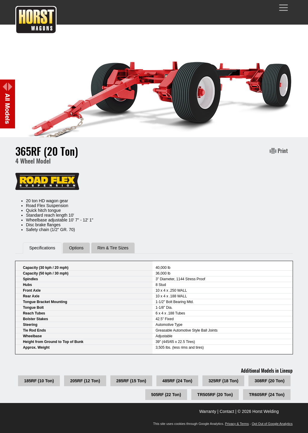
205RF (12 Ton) (85, 380)
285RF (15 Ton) (131, 380)
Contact (227, 411)
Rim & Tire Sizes (112, 247)
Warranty (207, 411)
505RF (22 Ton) (166, 394)
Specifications (42, 247)
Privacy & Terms (237, 423)
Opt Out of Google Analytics (272, 423)
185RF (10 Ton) (39, 380)
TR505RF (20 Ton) (215, 394)
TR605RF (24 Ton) (267, 394)
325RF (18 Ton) (223, 380)
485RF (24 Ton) (177, 380)
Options (76, 247)
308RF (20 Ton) (269, 380)
